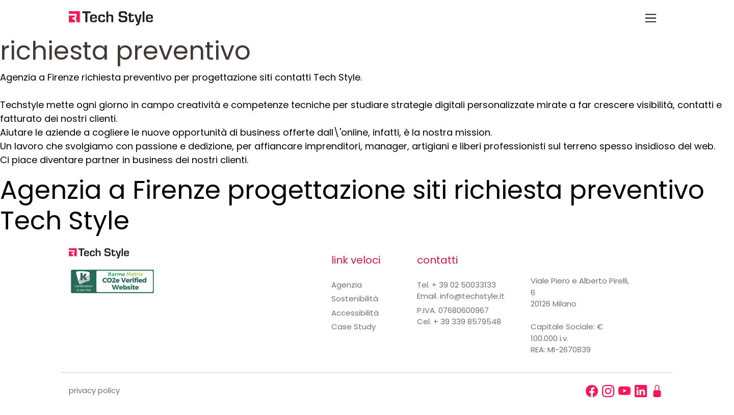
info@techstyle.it (472, 296)
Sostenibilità (354, 298)
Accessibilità (355, 312)
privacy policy (94, 390)
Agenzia (346, 284)
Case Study (353, 326)
